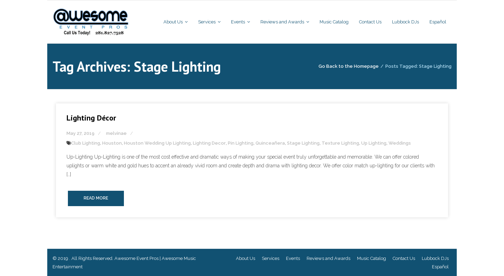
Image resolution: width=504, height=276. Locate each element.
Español (440, 266)
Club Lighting (85, 143)
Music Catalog (371, 258)
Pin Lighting (240, 143)
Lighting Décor (91, 118)
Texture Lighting (340, 143)
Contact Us (404, 258)
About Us (245, 258)
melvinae (116, 133)
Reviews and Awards (328, 258)
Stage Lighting (303, 143)
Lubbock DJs (435, 258)
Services (270, 258)
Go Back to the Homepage (348, 66)
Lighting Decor (209, 143)
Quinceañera (270, 143)
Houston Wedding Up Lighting (157, 143)
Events (293, 258)
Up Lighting (373, 143)
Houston (112, 143)
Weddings (399, 143)
